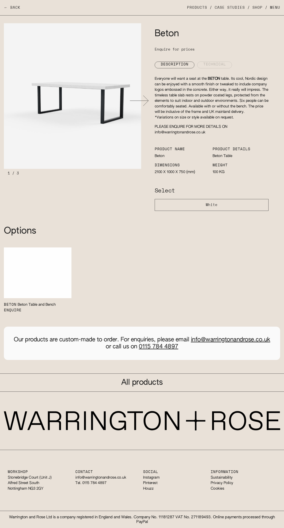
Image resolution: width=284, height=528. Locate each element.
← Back (12, 7)
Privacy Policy (222, 483)
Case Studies (230, 7)
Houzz (148, 488)
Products (197, 7)
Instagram (151, 477)
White (211, 205)
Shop (257, 7)
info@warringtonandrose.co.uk (180, 132)
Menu (275, 7)
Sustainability (222, 477)
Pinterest (150, 483)
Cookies (217, 488)
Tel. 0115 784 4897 (90, 483)
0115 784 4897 (158, 347)
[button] (139, 100)
